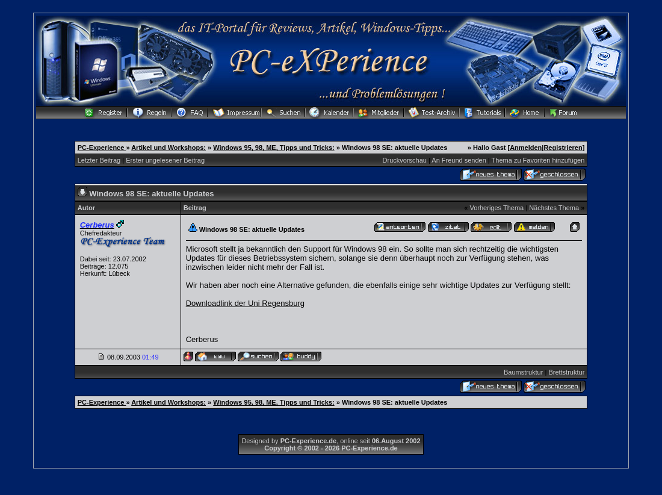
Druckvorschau (405, 160)
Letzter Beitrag (99, 160)
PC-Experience (102, 147)
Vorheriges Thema (496, 207)
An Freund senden (459, 160)
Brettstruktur (566, 372)
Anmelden (526, 147)
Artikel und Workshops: (168, 147)
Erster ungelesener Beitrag (165, 160)
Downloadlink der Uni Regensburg (245, 303)
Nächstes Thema (554, 207)
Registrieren (562, 147)
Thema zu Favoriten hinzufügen (538, 160)
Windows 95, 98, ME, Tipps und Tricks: (273, 147)
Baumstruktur (523, 372)
